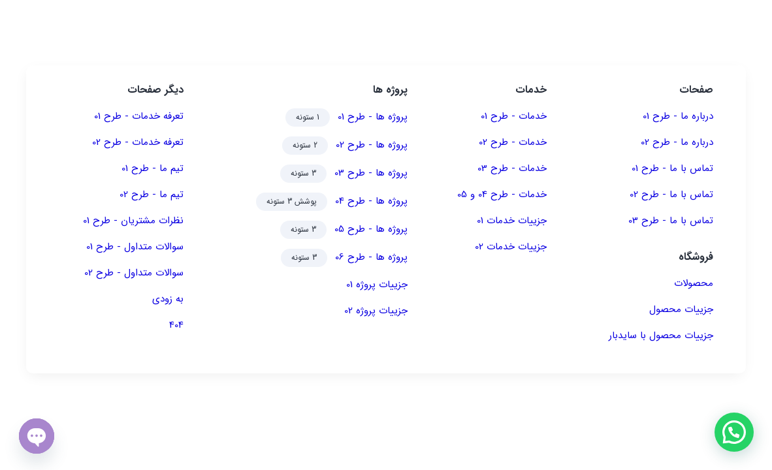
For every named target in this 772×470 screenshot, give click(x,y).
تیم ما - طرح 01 (152, 168)
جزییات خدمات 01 (512, 220)
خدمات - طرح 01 (514, 116)
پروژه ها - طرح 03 (371, 173)
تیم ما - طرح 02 (152, 194)
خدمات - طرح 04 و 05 (502, 194)
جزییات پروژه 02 (376, 311)
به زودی (168, 299)
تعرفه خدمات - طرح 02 (138, 142)
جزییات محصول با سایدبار (661, 335)
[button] (733, 431)
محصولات (693, 283)
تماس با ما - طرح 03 (670, 220)
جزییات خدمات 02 (511, 247)
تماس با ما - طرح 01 (672, 168)
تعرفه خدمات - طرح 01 (139, 116)
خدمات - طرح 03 (512, 168)
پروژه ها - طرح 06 (371, 257)
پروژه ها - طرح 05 (371, 229)
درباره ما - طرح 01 (678, 116)
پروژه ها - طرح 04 (371, 201)
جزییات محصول (681, 309)
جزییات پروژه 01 (377, 284)
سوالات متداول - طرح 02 (134, 273)
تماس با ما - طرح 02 (671, 194)
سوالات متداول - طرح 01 (135, 247)
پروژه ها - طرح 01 (373, 117)
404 (176, 325)
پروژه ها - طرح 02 (372, 145)
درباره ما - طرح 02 (677, 142)
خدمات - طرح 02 (513, 142)
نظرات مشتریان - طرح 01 (133, 220)
